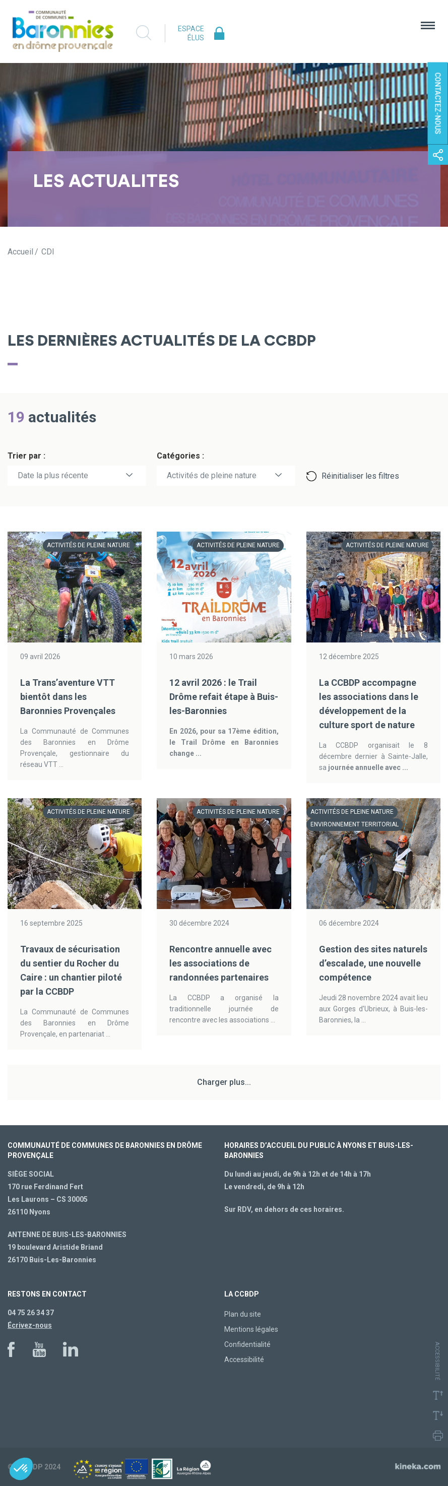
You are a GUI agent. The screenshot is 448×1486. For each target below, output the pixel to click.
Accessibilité (244, 1359)
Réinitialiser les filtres (360, 476)
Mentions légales (251, 1329)
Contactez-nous (438, 104)
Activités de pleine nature (212, 475)
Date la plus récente (53, 475)
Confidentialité (247, 1344)
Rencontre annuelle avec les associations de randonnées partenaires (220, 963)
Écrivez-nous (30, 1325)
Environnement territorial (354, 824)
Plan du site (242, 1314)
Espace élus (191, 33)
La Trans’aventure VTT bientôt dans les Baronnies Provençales (67, 696)
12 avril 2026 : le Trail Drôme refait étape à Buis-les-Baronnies (223, 696)
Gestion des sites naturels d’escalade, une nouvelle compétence (373, 963)
